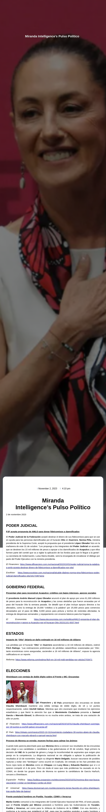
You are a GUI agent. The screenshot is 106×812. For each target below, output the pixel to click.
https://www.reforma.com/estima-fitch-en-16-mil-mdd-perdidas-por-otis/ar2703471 (53, 659)
